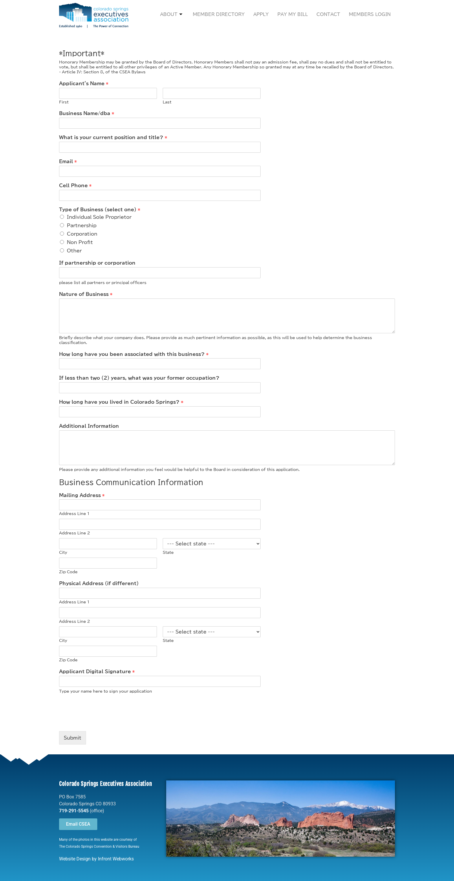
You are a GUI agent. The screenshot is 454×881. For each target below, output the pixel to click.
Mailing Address (82, 495)
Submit (72, 738)
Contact (328, 14)
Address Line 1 (74, 514)
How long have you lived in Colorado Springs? (121, 402)
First (64, 102)
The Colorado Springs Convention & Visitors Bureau (99, 846)
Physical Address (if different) (99, 583)
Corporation (82, 234)
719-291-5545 (74, 810)
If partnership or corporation (97, 263)
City (63, 552)
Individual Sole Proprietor (99, 217)
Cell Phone (75, 185)
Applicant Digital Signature (97, 671)
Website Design (75, 859)
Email (68, 161)
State (168, 552)
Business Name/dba (86, 113)
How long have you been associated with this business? (133, 354)
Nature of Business (85, 294)
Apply (261, 14)
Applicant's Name (83, 83)
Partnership (81, 225)
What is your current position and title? (113, 137)
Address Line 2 (74, 533)
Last (167, 102)
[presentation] (103, 721)
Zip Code (68, 572)
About (171, 14)
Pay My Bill (292, 14)
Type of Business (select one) (99, 209)
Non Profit (80, 242)
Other (74, 250)
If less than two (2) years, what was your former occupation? (139, 378)
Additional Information (89, 426)
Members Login (370, 14)
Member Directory (219, 14)
